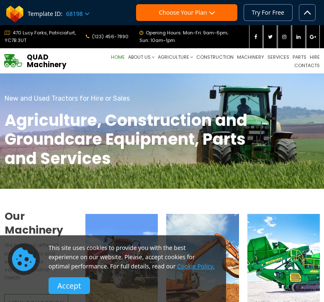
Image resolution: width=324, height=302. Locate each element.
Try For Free (268, 12)
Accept (69, 286)
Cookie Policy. (196, 266)
